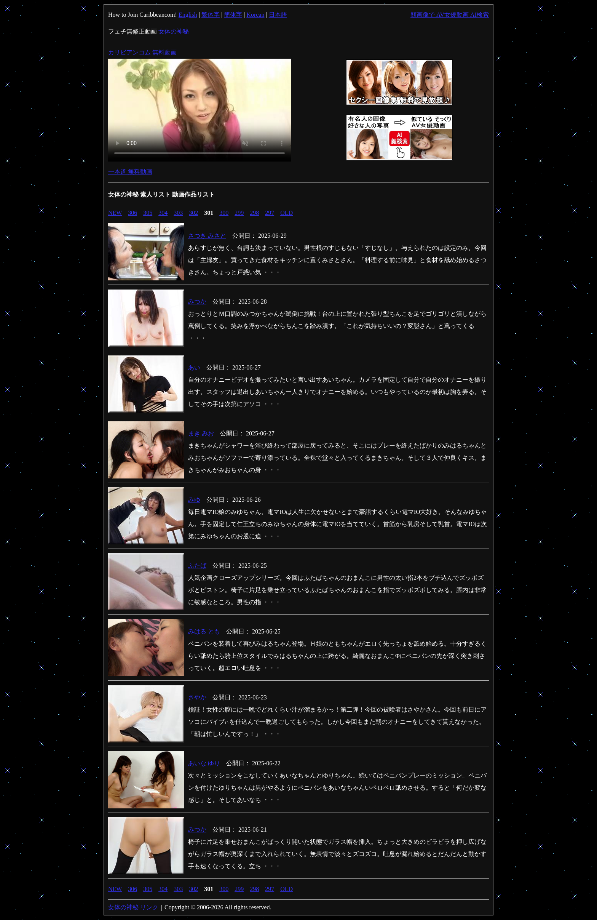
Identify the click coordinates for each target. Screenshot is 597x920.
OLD (286, 213)
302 (193, 213)
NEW (115, 213)
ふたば (197, 565)
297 (269, 213)
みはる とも (204, 631)
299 (239, 213)
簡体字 (233, 14)
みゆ (194, 499)
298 (254, 213)
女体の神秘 (173, 31)
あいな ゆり (204, 763)
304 (163, 213)
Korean (255, 14)
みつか (197, 301)
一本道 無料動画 (130, 171)
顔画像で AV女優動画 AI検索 (449, 14)
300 (223, 213)
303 (178, 213)
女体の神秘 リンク (133, 907)
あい (194, 367)
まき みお (201, 433)
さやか (197, 697)
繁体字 (210, 14)
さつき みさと (207, 235)
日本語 (278, 14)
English (188, 14)
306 (132, 213)
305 (147, 213)
